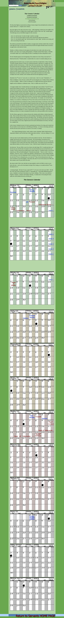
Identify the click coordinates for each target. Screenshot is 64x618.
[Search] (14, 5)
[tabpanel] (32, 312)
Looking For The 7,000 (35, 5)
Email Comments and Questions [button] (35, 6)
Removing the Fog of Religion (35, 3)
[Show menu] (54, 1)
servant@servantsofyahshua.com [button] (32, 18)
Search (20, 5)
